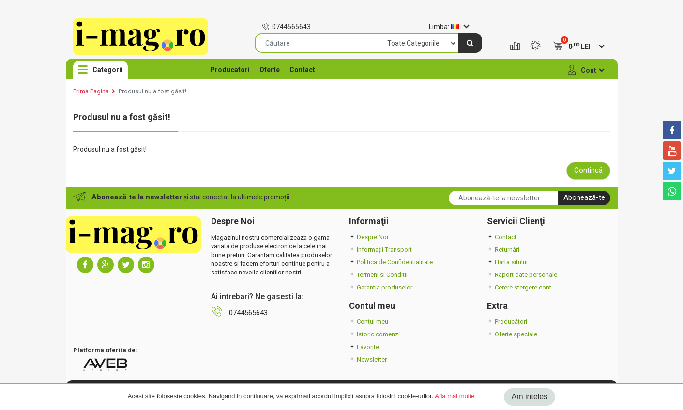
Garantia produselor (380, 287)
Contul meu (368, 321)
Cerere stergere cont (519, 287)
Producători (507, 321)
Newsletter (368, 359)
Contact (302, 70)
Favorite (364, 346)
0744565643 (286, 26)
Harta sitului (507, 262)
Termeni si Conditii (378, 274)
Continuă (588, 170)
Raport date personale (522, 274)
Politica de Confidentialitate (391, 262)
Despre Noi (368, 237)
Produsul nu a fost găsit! (152, 91)
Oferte (269, 70)
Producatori (230, 70)
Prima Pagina (91, 91)
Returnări (503, 249)
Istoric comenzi (374, 334)
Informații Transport (380, 249)
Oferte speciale (512, 334)
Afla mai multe (454, 396)
